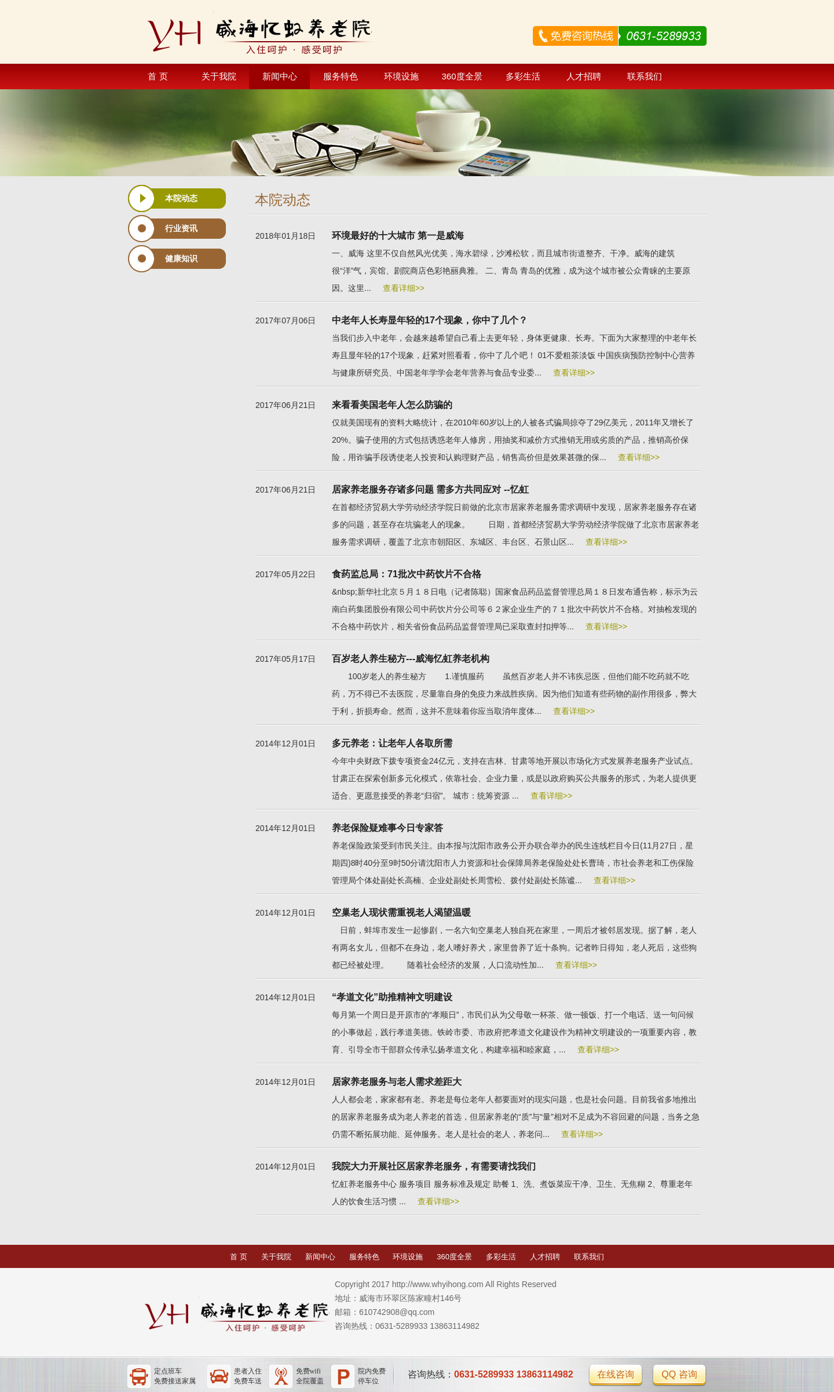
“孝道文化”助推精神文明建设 (392, 997)
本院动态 (181, 198)
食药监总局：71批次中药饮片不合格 (406, 574)
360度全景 (461, 76)
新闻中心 (279, 76)
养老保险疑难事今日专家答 (387, 828)
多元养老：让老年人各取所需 (392, 743)
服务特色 (340, 76)
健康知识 (181, 258)
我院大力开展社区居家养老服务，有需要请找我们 (434, 1166)
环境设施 (401, 76)
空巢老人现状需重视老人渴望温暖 (401, 912)
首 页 (157, 76)
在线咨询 (615, 1374)
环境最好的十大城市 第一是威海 (398, 235)
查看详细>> (404, 288)
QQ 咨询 (679, 1374)
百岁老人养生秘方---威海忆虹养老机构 (410, 659)
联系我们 (644, 76)
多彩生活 (523, 76)
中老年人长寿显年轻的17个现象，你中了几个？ (430, 320)
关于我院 (219, 76)
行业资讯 (181, 228)
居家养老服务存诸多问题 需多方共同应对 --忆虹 (430, 489)
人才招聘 (583, 76)
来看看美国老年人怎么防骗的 (392, 405)
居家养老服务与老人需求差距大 (397, 1082)
